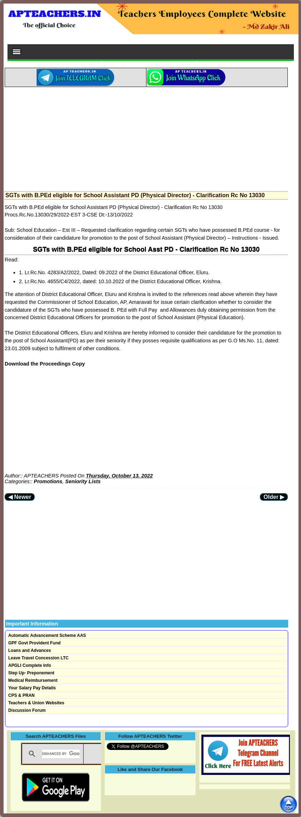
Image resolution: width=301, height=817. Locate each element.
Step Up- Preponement (31, 672)
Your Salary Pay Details (32, 687)
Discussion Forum (27, 710)
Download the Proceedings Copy (45, 364)
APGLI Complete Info (29, 665)
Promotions (48, 481)
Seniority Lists (83, 481)
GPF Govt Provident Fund (34, 642)
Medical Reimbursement (32, 680)
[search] (61, 754)
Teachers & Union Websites (36, 702)
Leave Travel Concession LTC (38, 657)
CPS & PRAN (21, 695)
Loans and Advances (29, 650)
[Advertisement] (146, 137)
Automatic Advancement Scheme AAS (47, 635)
